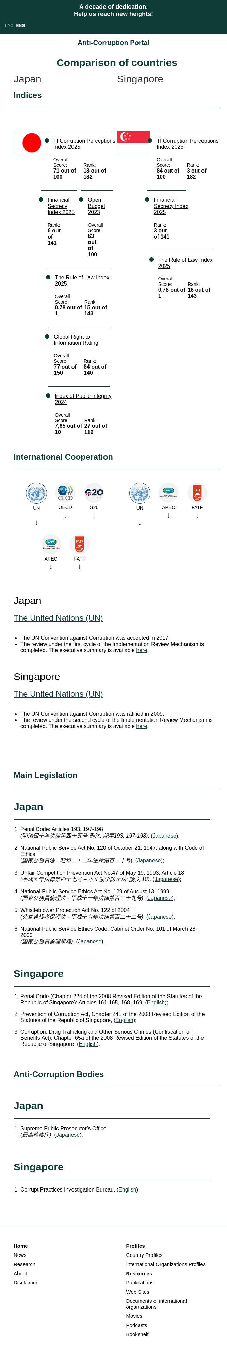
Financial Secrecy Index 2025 (61, 206)
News (20, 1255)
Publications (140, 1282)
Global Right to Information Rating (76, 340)
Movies (134, 1316)
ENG (20, 25)
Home (21, 1246)
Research (24, 1264)
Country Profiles (144, 1255)
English (156, 1002)
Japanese (164, 836)
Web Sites (137, 1292)
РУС (9, 25)
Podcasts (136, 1325)
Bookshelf (137, 1334)
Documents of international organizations (156, 1304)
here (141, 650)
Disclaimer (25, 1282)
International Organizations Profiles (166, 1264)
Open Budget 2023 (96, 206)
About (20, 1273)
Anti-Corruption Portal (113, 42)
